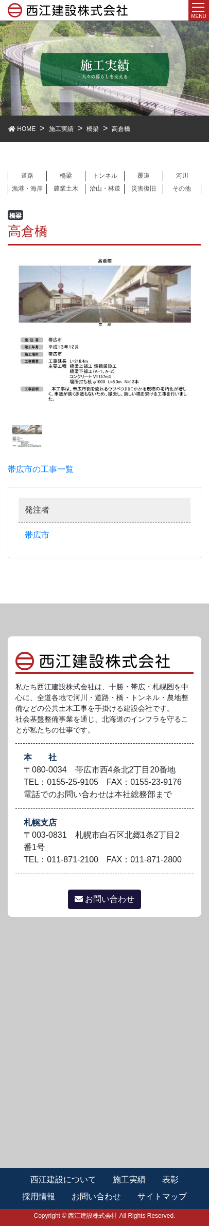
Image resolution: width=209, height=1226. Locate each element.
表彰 (170, 1179)
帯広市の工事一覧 (41, 469)
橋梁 (66, 175)
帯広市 (37, 535)
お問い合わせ (104, 899)
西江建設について (63, 1179)
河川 (182, 175)
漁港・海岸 (27, 188)
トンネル (105, 175)
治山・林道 (105, 188)
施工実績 (129, 1179)
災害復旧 (143, 188)
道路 (27, 175)
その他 (181, 188)
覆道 (143, 175)
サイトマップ (162, 1196)
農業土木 (66, 188)
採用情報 (38, 1196)
